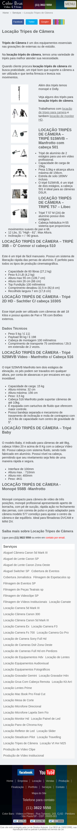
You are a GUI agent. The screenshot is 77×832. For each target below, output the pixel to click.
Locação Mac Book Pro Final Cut (24, 694)
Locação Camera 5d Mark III (21, 608)
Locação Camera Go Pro (53, 632)
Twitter (31, 22)
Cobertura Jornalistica (17, 577)
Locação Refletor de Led (19, 731)
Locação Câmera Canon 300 (21, 614)
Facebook (18, 22)
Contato (60, 787)
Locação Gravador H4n (54, 675)
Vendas (50, 781)
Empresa (23, 781)
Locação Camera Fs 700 (19, 632)
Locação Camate (60, 601)
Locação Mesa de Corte (18, 700)
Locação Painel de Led (45, 718)
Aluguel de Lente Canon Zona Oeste (26, 565)
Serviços (17, 12)
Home (6, 12)
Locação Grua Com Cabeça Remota (26, 681)
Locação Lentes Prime (17, 688)
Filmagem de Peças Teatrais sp (23, 589)
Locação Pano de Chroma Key (23, 724)
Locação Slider (46, 731)
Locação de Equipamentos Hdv (23, 657)
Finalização (17, 787)
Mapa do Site (39, 793)
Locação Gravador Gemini (20, 675)
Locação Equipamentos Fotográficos (26, 669)
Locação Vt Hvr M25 (53, 743)
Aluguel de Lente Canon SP (21, 558)
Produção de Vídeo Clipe (19, 749)
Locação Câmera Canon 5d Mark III (26, 620)
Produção (64, 781)
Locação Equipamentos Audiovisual (26, 663)
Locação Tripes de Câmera (28, 31)
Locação (36, 781)
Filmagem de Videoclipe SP (21, 595)
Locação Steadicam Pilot (19, 737)
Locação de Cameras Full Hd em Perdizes (30, 651)
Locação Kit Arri (62, 681)
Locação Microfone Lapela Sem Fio (25, 712)
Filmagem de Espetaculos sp (51, 577)
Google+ (45, 22)
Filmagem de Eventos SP (19, 583)
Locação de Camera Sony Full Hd (24, 638)
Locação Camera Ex (16, 626)
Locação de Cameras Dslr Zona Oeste (27, 644)
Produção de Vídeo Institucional (23, 755)
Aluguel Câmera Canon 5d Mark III (25, 552)
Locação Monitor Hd (16, 718)
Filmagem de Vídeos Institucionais (25, 601)
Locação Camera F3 (44, 626)
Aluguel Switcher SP (16, 571)
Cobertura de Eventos (45, 571)
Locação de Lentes (57, 657)
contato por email (55, 537)
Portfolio (32, 787)
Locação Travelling (49, 737)
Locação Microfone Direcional (22, 706)
